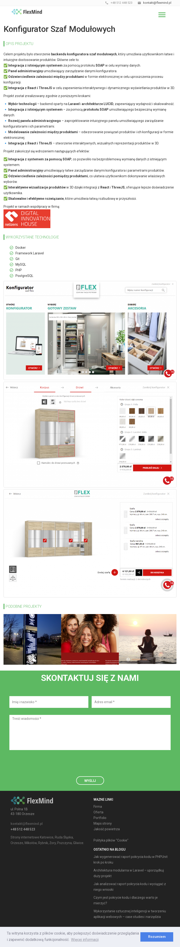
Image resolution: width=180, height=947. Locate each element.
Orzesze (17, 843)
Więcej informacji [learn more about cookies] (85, 939)
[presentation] (45, 766)
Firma (98, 806)
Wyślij (90, 781)
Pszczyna (64, 843)
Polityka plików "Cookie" (111, 840)
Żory (52, 843)
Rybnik (43, 843)
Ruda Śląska (64, 837)
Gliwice (78, 843)
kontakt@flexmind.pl (27, 824)
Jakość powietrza (107, 829)
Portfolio (100, 818)
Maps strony (103, 823)
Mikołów (31, 843)
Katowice (46, 837)
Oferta (98, 812)
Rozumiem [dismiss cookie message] (157, 937)
